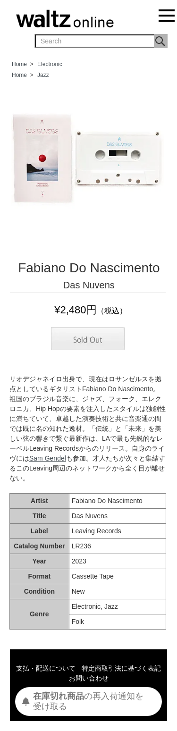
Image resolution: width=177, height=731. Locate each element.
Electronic (49, 64)
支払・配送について (46, 668)
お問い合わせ (89, 678)
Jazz (43, 75)
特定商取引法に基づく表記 (121, 668)
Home (19, 64)
